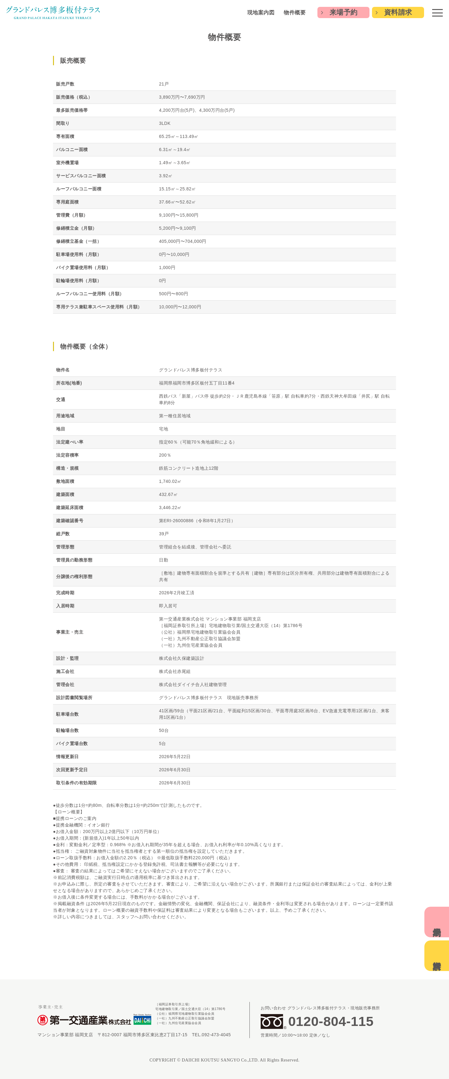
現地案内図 (261, 13)
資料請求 (398, 12)
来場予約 (344, 12)
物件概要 (295, 13)
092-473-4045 (216, 1034)
